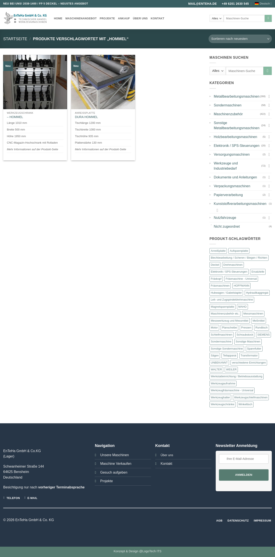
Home (58, 18)
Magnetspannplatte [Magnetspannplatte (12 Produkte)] (222, 306)
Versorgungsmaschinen (232, 154)
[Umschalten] (269, 96)
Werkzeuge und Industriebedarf (226, 165)
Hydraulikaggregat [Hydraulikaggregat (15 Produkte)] (257, 292)
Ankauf (124, 18)
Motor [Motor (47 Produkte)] (214, 327)
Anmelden (243, 474)
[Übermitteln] (268, 18)
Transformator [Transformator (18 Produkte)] (249, 355)
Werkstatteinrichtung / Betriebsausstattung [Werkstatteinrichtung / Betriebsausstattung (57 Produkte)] (236, 376)
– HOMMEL (15, 117)
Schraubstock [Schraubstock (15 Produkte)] (245, 334)
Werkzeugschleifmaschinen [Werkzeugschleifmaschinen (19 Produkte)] (251, 397)
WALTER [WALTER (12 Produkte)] (216, 369)
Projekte (107, 18)
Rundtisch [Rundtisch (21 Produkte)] (261, 327)
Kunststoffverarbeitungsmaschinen (240, 204)
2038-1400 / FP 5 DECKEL (40, 3)
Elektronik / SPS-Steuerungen (237, 145)
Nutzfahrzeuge (225, 217)
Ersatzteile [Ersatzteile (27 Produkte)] (257, 271)
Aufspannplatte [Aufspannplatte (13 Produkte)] (239, 250)
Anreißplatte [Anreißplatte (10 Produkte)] (218, 250)
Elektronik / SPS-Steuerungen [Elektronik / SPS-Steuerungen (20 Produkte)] (229, 271)
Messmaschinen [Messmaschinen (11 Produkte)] (253, 313)
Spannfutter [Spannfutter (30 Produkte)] (254, 348)
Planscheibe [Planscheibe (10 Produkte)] (229, 327)
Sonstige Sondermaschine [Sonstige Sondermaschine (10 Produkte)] (227, 348)
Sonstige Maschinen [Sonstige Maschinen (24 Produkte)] (248, 341)
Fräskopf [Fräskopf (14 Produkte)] (216, 278)
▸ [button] (210, 96)
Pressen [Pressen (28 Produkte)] (246, 327)
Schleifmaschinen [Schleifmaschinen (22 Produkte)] (221, 334)
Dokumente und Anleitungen (235, 177)
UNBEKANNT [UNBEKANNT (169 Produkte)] (219, 362)
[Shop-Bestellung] (240, 39)
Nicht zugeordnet (227, 226)
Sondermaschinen (227, 105)
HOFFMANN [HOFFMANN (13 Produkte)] (241, 285)
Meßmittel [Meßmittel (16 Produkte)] (258, 320)
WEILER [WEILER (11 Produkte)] (231, 369)
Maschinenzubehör (228, 114)
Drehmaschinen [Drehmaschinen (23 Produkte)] (233, 264)
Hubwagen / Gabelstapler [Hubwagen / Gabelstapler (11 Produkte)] (226, 292)
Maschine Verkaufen (115, 463)
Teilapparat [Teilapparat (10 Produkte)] (229, 355)
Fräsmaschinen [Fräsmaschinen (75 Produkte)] (220, 285)
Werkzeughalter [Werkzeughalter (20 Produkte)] (220, 397)
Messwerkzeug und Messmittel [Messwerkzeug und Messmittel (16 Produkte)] (229, 320)
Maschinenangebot (81, 18)
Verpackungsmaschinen (232, 186)
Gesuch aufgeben (113, 472)
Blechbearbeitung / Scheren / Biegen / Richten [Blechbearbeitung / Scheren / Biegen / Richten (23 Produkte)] (239, 257)
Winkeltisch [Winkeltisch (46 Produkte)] (245, 404)
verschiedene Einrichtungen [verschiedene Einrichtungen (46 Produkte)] (249, 362)
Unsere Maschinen (114, 455)
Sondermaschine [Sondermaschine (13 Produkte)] (221, 341)
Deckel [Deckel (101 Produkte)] (215, 264)
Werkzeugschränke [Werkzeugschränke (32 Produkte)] (222, 404)
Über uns (140, 18)
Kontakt (157, 18)
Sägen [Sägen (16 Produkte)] (215, 355)
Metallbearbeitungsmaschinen (237, 96)
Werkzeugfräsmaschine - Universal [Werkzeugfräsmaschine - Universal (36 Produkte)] (232, 390)
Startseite (15, 39)
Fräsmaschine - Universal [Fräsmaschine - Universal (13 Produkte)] (241, 278)
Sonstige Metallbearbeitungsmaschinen (237, 125)
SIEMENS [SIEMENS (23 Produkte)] (263, 334)
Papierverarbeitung (228, 195)
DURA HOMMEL (86, 117)
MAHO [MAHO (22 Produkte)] (242, 306)
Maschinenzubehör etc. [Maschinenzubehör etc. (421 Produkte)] (225, 313)
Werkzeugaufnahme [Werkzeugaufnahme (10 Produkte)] (223, 383)
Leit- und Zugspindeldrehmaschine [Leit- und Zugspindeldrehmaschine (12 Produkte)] (232, 299)
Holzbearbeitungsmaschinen (235, 137)
